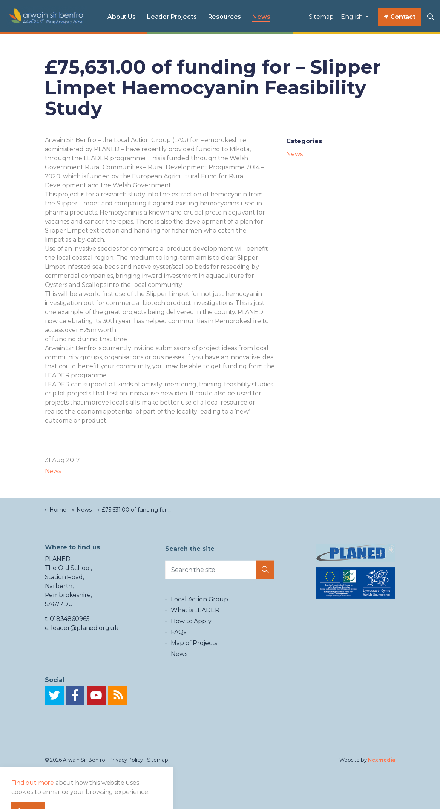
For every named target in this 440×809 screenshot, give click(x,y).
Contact (400, 17)
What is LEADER (195, 626)
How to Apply (191, 636)
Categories (304, 141)
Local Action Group (199, 615)
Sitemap (321, 16)
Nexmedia (382, 760)
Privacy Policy (126, 760)
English (352, 16)
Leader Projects (172, 16)
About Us (121, 16)
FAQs (178, 647)
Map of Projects (194, 658)
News (261, 16)
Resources (224, 16)
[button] (265, 574)
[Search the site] (219, 574)
